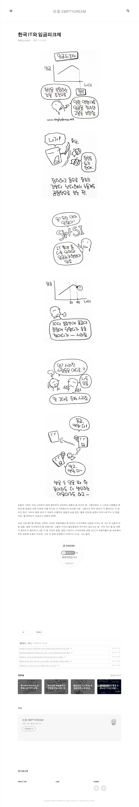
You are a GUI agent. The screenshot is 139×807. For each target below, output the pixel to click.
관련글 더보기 (115, 675)
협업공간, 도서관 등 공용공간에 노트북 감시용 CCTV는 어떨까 (41, 657)
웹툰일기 (23, 643)
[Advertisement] (69, 601)
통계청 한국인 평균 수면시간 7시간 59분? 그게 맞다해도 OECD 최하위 (44, 661)
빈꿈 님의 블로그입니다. (32, 723)
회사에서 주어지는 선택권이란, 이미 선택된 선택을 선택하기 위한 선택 (44, 648)
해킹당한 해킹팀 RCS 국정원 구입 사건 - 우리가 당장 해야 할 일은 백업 (44, 653)
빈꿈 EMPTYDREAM (32, 720)
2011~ (30, 643)
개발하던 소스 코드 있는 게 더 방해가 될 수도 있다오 (38, 665)
